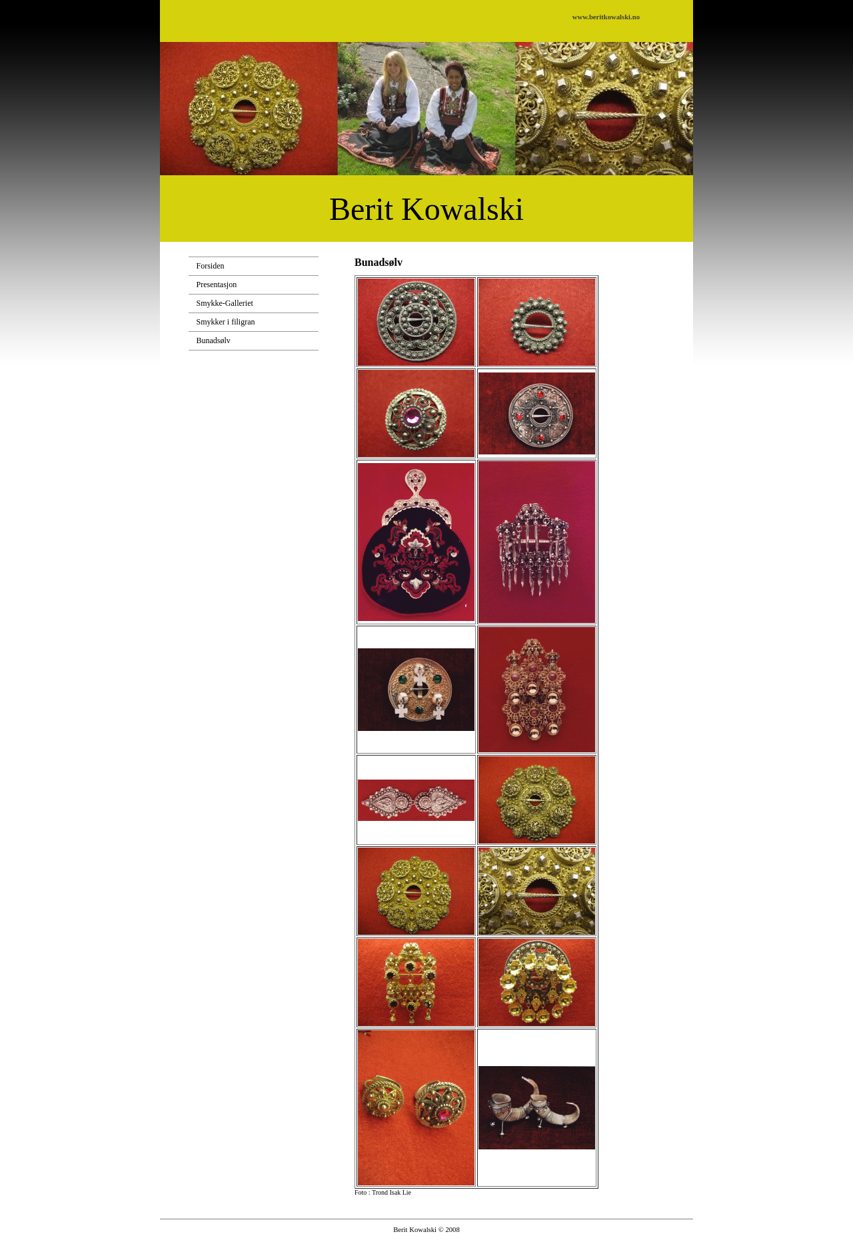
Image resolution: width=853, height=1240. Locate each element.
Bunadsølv (214, 340)
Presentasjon (217, 284)
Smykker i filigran (226, 321)
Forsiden (211, 266)
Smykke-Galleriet (225, 303)
